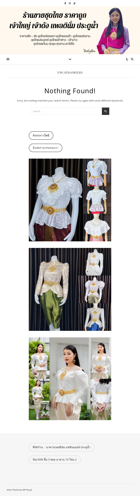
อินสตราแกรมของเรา (45, 148)
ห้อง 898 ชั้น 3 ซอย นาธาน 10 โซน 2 (55, 459)
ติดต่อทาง (41, 135)
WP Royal (27, 489)
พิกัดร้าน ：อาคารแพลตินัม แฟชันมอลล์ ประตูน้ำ (61, 447)
